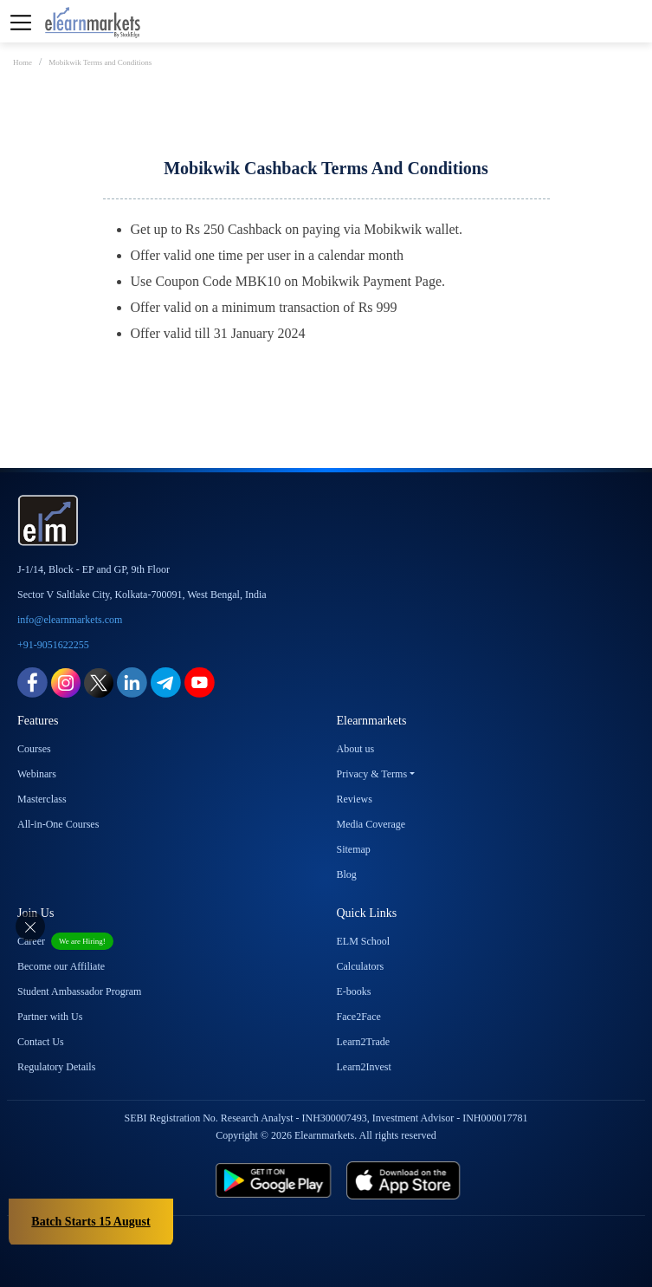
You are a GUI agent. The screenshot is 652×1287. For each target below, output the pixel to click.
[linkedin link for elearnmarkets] (132, 681)
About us (356, 749)
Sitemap (354, 849)
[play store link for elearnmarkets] (191, 1180)
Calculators (360, 966)
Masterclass (42, 799)
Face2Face (359, 1017)
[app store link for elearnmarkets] (485, 1180)
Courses (34, 749)
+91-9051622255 (53, 645)
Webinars (36, 774)
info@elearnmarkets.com (69, 620)
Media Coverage (371, 824)
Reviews (354, 799)
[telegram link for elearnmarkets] (166, 681)
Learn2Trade (364, 1042)
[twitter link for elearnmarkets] (98, 681)
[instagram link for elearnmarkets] (66, 681)
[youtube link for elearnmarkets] (199, 681)
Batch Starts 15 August (90, 1221)
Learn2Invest (364, 1067)
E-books (354, 991)
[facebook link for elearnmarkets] (32, 681)
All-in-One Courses (58, 824)
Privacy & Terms (372, 774)
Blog (347, 874)
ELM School (364, 941)
